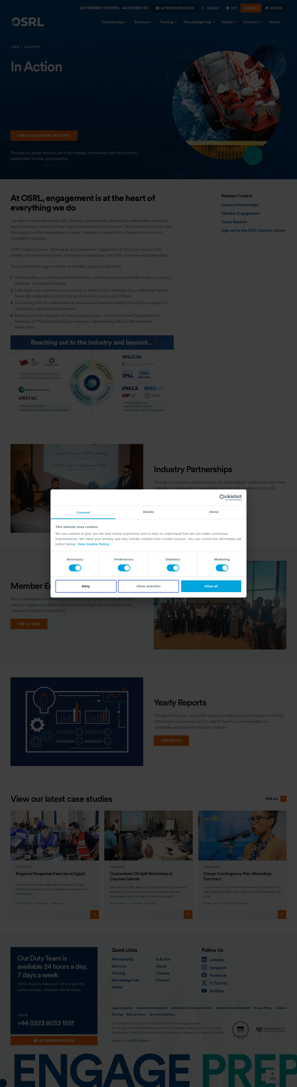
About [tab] (214, 512)
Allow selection (149, 586)
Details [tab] (148, 512)
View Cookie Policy (93, 544)
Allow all (211, 586)
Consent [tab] (83, 512)
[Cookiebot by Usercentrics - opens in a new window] (223, 497)
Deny (86, 586)
